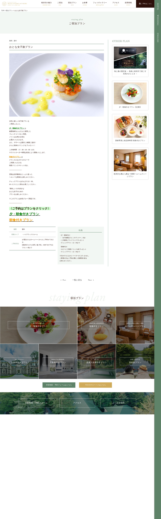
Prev (63, 280)
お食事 (84, 4)
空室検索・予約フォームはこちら (59, 385)
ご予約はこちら (145, 4)
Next (91, 280)
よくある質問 (118, 403)
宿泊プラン (72, 4)
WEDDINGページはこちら (95, 385)
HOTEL (157, 6)
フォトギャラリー (100, 4)
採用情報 (128, 4)
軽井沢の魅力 (46, 4)
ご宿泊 (59, 4)
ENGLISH (157, 37)
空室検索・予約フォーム (36, 403)
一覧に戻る (77, 280)
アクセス (115, 4)
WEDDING (157, 20)
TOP (2, 10)
